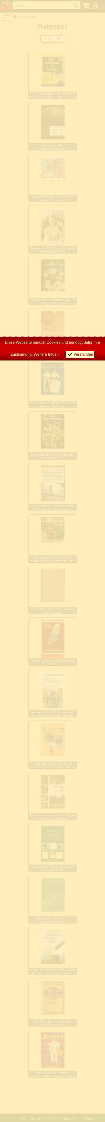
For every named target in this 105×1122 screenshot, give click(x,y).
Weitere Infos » (47, 354)
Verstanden (83, 354)
